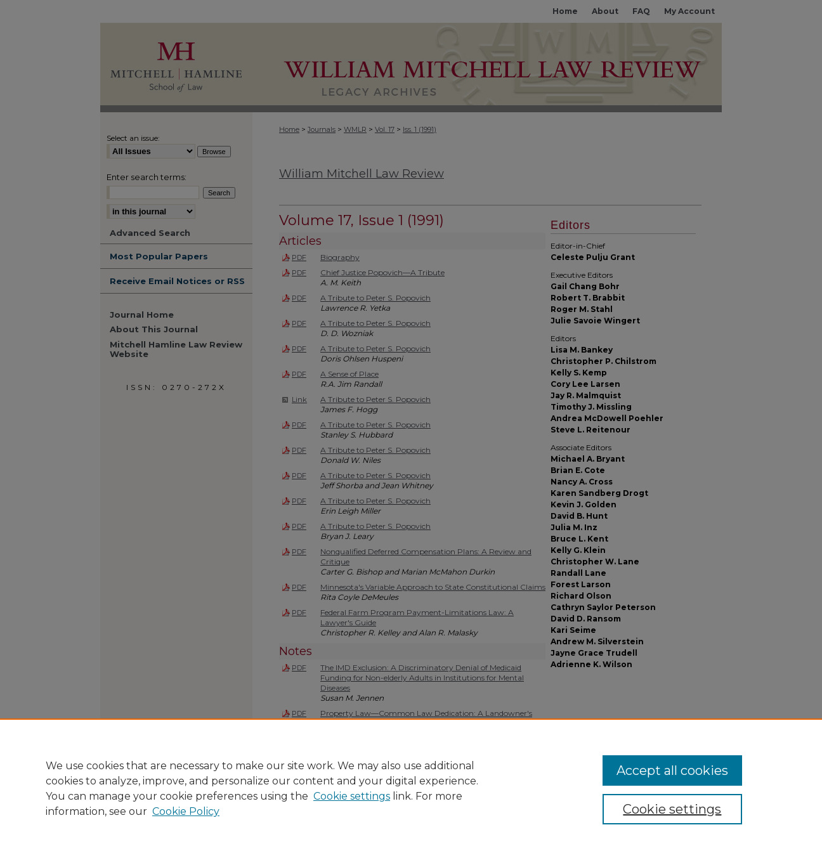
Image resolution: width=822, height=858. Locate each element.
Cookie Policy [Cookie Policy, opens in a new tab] (185, 811)
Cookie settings (351, 796)
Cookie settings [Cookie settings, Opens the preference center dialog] (672, 809)
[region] (411, 788)
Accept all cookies (672, 770)
